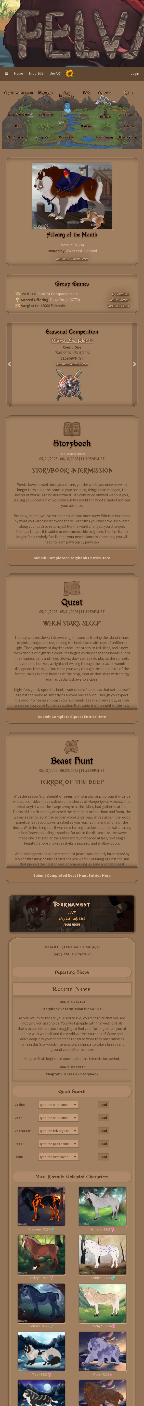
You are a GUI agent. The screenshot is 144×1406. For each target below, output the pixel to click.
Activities (86, 126)
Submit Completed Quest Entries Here (72, 716)
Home (18, 73)
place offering (119, 299)
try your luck (120, 294)
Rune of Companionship (57, 293)
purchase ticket (118, 305)
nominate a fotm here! (72, 258)
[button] (6, 74)
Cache (83, 114)
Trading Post (67, 137)
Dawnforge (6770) (65, 299)
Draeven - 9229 (39, 1229)
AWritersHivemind (81, 250)
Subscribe (129, 126)
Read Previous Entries (72, 453)
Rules (128, 93)
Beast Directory (104, 137)
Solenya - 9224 (101, 1326)
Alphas (19, 126)
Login (135, 73)
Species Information (18, 114)
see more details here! (72, 364)
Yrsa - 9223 (40, 1374)
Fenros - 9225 (39, 1326)
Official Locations (129, 114)
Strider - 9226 (100, 1277)
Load (103, 1104)
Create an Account (18, 93)
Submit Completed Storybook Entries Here (72, 557)
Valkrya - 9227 (40, 1277)
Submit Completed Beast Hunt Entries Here (72, 875)
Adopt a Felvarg (128, 137)
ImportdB (36, 73)
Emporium (105, 93)
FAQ (86, 93)
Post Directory (66, 94)
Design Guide (44, 137)
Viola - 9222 (101, 1374)
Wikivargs (45, 93)
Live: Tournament (17, 137)
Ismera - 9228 (101, 1229)
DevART (56, 73)
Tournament (72, 904)
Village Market (45, 114)
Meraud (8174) (72, 244)
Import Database (105, 115)
